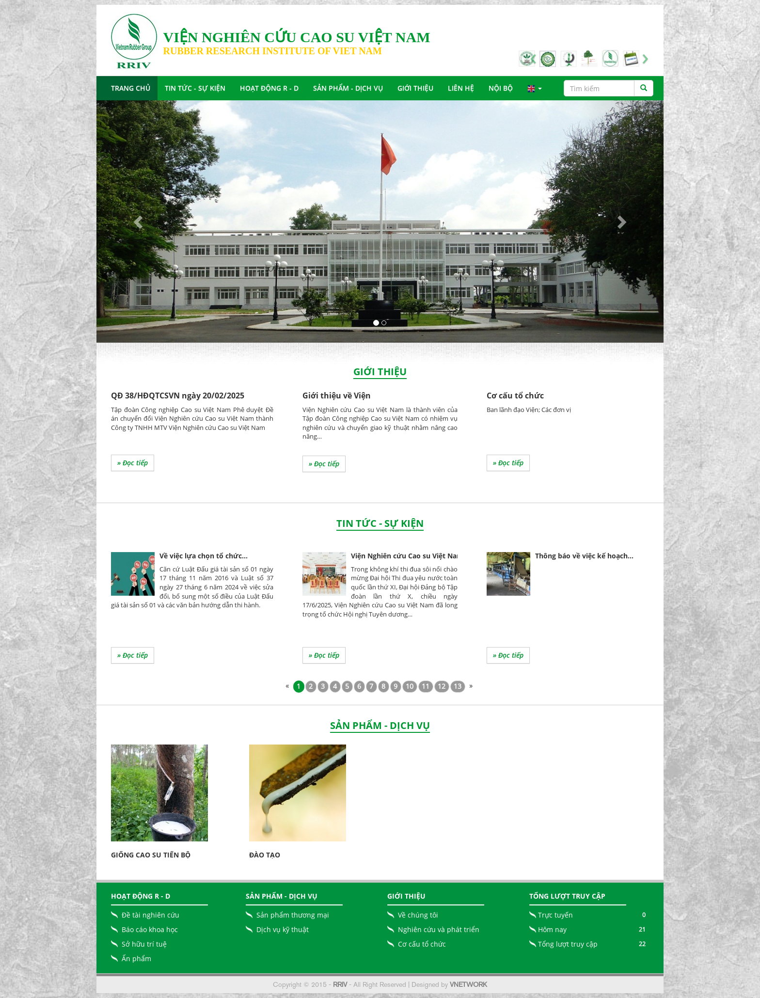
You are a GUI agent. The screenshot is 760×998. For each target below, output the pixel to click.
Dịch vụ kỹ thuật (282, 929)
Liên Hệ (461, 88)
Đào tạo (264, 854)
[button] (139, 221)
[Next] (471, 686)
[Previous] (287, 686)
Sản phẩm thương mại (292, 914)
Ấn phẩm (136, 958)
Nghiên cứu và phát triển (438, 929)
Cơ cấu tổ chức (422, 944)
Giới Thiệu (415, 88)
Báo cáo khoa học (150, 929)
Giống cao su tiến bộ (150, 854)
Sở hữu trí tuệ (144, 944)
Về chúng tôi (418, 914)
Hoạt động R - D (269, 88)
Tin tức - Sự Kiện (195, 88)
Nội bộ (501, 88)
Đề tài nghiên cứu (150, 914)
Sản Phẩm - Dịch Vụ (348, 88)
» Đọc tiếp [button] (132, 462)
